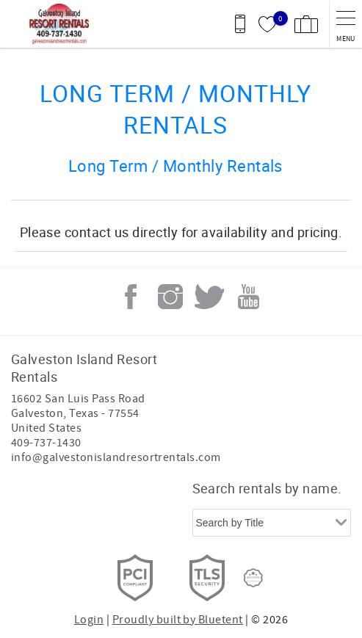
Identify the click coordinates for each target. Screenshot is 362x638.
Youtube (249, 296)
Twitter (209, 296)
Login (89, 619)
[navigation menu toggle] (345, 24)
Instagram (170, 296)
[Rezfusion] (253, 577)
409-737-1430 (46, 442)
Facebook (130, 296)
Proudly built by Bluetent (177, 619)
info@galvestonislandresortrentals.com (116, 457)
